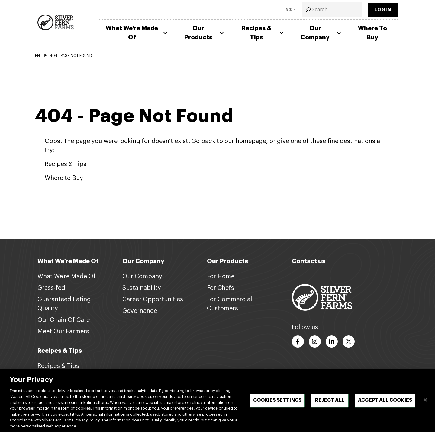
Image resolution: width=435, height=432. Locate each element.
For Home (220, 276)
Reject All (329, 406)
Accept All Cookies (385, 406)
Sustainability (141, 288)
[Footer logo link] (322, 297)
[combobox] (332, 9)
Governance (139, 311)
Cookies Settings (277, 406)
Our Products (204, 33)
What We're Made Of (137, 33)
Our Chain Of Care (63, 320)
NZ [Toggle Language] (288, 9)
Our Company (322, 33)
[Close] (425, 405)
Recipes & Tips (263, 33)
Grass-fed (51, 288)
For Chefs (220, 288)
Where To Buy (372, 33)
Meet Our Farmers (63, 332)
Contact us (308, 261)
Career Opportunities (152, 299)
